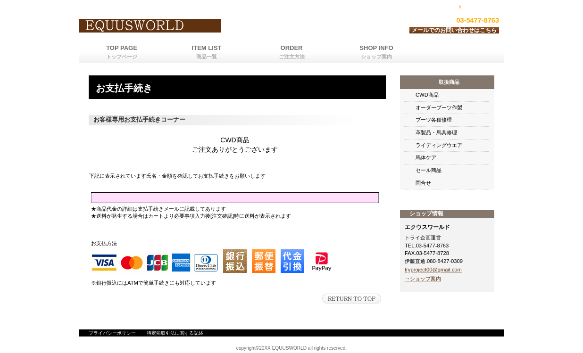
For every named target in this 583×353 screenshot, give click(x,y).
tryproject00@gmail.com (433, 269)
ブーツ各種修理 (434, 120)
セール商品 (428, 170)
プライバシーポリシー (112, 333)
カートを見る (482, 6)
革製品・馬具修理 (436, 132)
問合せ (423, 183)
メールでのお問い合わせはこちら (454, 30)
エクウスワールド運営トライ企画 (197, 26)
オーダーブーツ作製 (439, 107)
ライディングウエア (439, 145)
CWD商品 (427, 95)
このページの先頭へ (351, 299)
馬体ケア (426, 157)
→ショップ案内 (423, 278)
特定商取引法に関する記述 (175, 333)
